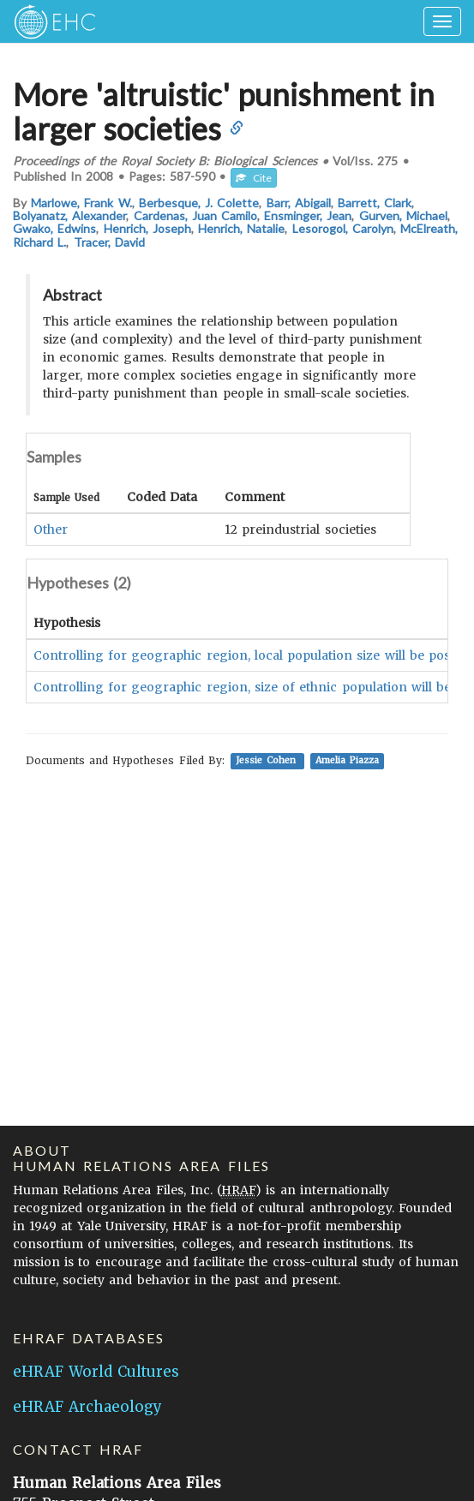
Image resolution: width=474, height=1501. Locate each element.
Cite (254, 177)
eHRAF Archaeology (87, 1406)
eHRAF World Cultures (96, 1371)
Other (50, 529)
